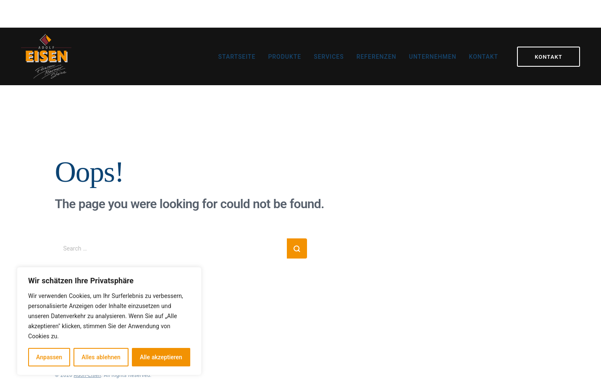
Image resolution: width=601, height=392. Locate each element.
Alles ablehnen (100, 357)
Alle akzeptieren (161, 357)
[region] (109, 321)
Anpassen (49, 357)
